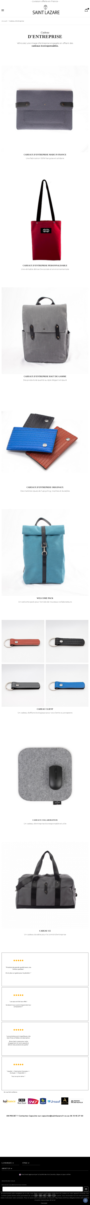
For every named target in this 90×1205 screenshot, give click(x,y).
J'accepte (44, 1203)
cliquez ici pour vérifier (63, 1174)
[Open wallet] (85, 1200)
